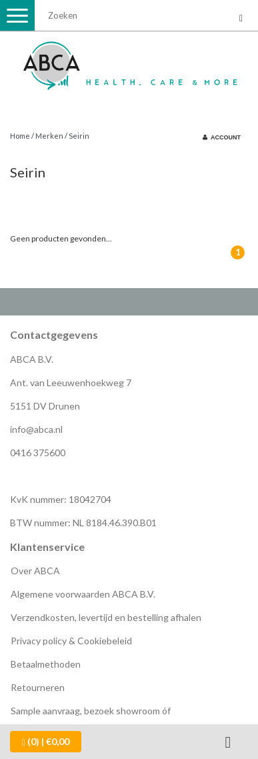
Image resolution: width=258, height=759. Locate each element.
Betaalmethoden (46, 664)
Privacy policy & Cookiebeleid (71, 640)
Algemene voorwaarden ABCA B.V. (83, 594)
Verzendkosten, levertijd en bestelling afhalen (106, 617)
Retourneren (38, 687)
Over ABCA (35, 570)
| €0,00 (45, 742)
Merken (49, 135)
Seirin (79, 135)
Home (20, 135)
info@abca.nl (36, 429)
